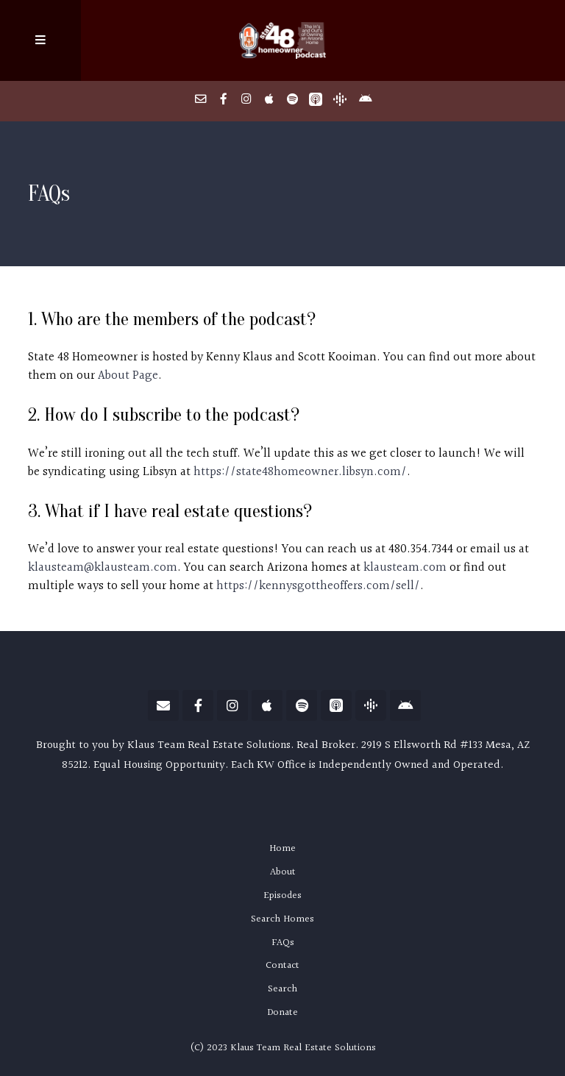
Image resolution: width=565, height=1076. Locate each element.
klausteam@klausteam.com (102, 567)
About (283, 872)
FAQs (282, 943)
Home (282, 849)
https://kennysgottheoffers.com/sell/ (318, 586)
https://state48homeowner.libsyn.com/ (300, 472)
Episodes (282, 896)
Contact (282, 966)
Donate (282, 1013)
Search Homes (282, 919)
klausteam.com (405, 567)
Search (282, 989)
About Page (128, 375)
